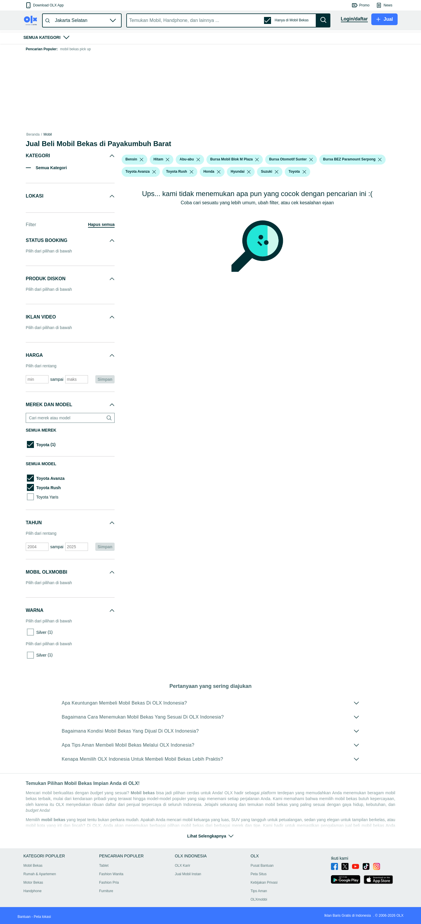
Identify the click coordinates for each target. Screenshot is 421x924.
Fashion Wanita (111, 874)
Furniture (106, 891)
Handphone (32, 891)
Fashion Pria (109, 882)
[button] (44, 5)
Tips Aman (259, 891)
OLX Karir (182, 866)
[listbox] (141, 160)
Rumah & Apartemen (39, 874)
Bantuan (24, 917)
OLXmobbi (259, 899)
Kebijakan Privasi (264, 882)
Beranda (32, 134)
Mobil (48, 134)
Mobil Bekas (32, 866)
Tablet (103, 866)
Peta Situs (259, 874)
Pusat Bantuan (262, 866)
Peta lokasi (42, 917)
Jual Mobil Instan (188, 874)
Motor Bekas (33, 882)
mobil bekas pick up (75, 49)
